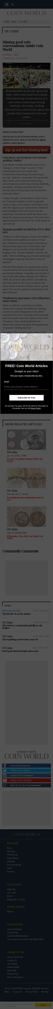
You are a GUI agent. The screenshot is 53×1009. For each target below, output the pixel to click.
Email (6, 382)
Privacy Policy (35, 408)
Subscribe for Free (26, 398)
